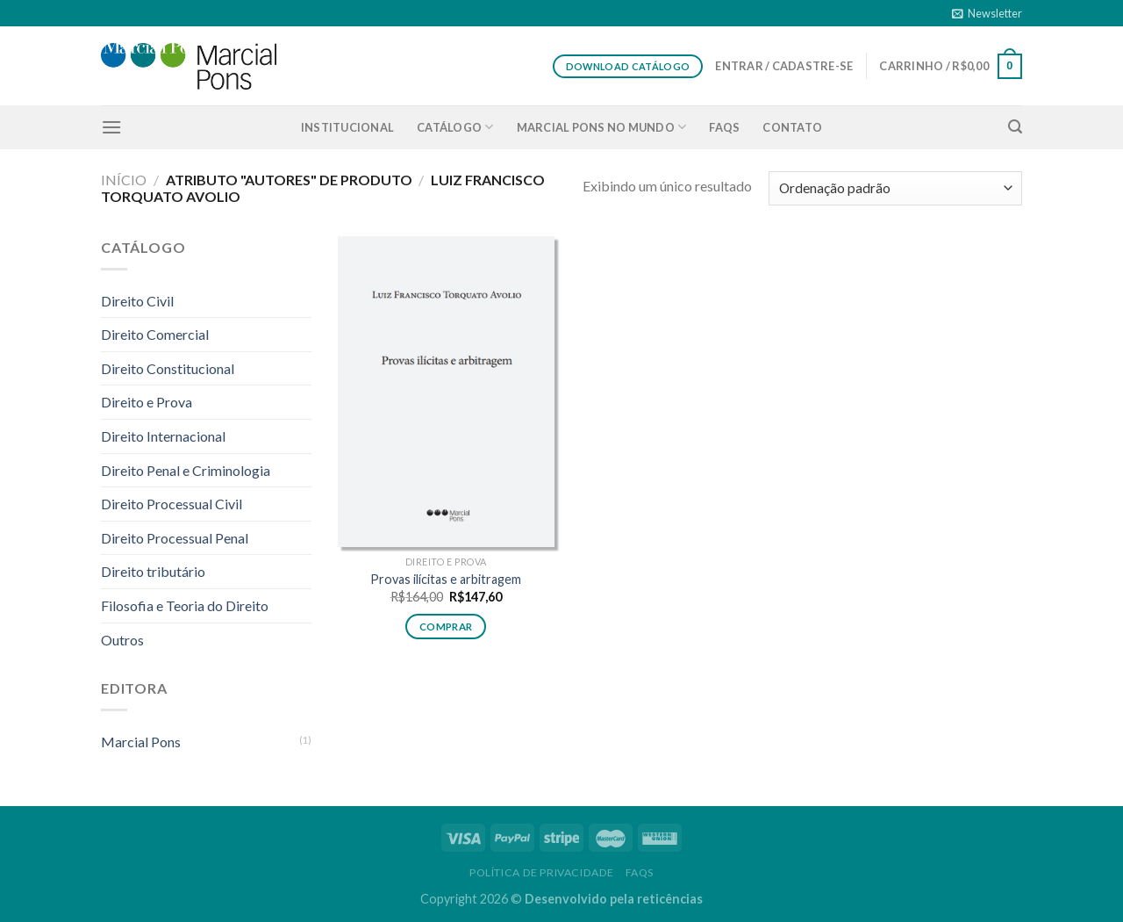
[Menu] (111, 126)
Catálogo (455, 127)
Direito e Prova (146, 401)
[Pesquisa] (1015, 127)
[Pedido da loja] (895, 188)
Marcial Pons (141, 741)
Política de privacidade (541, 872)
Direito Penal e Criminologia (185, 470)
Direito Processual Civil (171, 503)
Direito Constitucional (167, 368)
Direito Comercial (155, 334)
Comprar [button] (445, 626)
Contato (792, 127)
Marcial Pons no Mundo (602, 127)
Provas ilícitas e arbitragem (445, 579)
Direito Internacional (163, 436)
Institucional (347, 127)
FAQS (724, 127)
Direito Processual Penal (174, 537)
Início (124, 179)
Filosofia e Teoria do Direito (184, 605)
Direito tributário (153, 571)
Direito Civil (137, 300)
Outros (122, 639)
